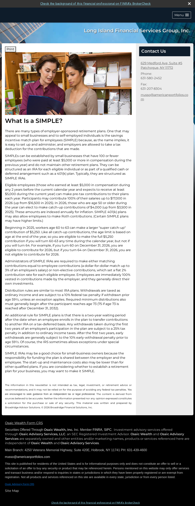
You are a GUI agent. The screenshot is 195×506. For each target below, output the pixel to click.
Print (10, 49)
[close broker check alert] (189, 3)
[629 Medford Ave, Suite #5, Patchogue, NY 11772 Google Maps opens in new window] (161, 65)
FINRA (97, 429)
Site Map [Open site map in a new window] (12, 491)
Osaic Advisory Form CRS (19, 484)
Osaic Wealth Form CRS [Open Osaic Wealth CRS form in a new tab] (24, 423)
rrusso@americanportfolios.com (164, 97)
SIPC (107, 429)
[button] (181, 15)
